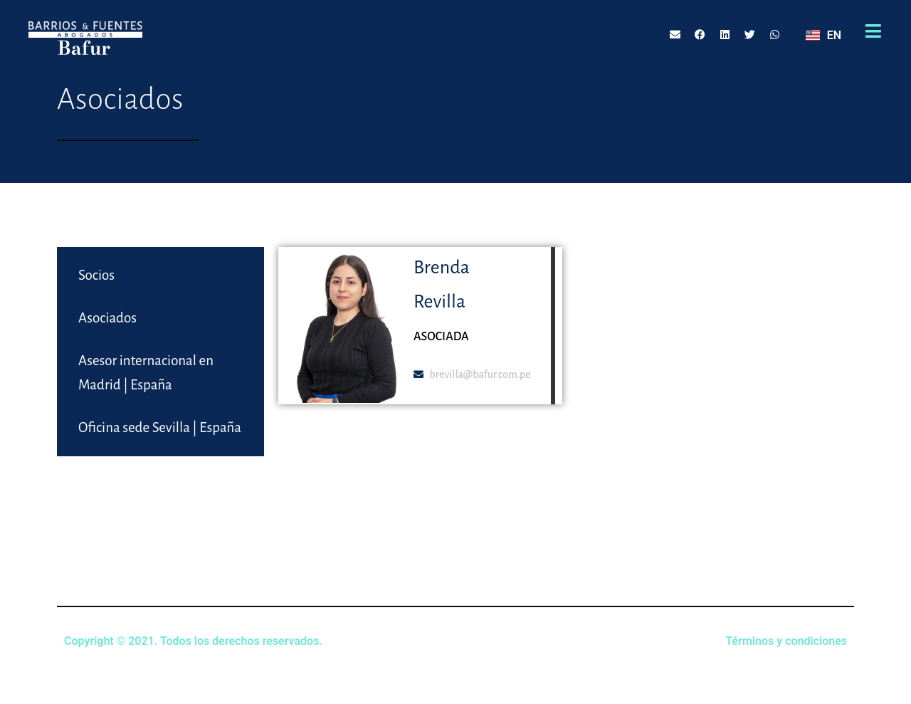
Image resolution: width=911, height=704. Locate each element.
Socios (96, 275)
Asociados (107, 317)
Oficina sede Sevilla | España (159, 427)
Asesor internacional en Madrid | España (146, 372)
